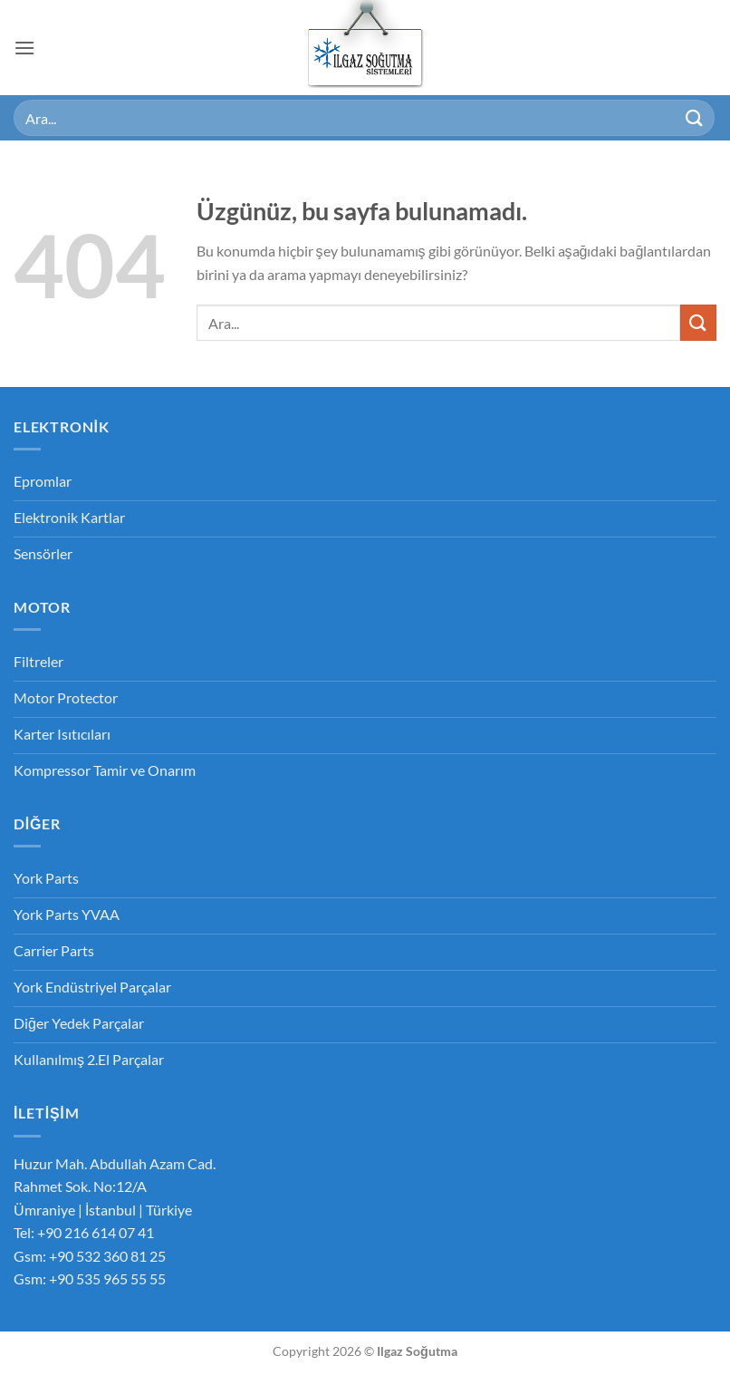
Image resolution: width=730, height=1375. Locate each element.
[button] (24, 47)
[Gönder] (695, 117)
